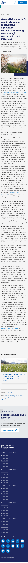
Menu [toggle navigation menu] (22, 3)
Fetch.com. (4, 333)
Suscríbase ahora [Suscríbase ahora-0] (8, 431)
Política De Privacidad (7, 559)
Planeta (12, 396)
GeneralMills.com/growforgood (10, 329)
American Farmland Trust (11, 93)
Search (15, 3)
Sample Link (4, 456)
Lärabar (7, 396)
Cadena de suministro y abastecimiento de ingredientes (12, 397)
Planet (10, 393)
